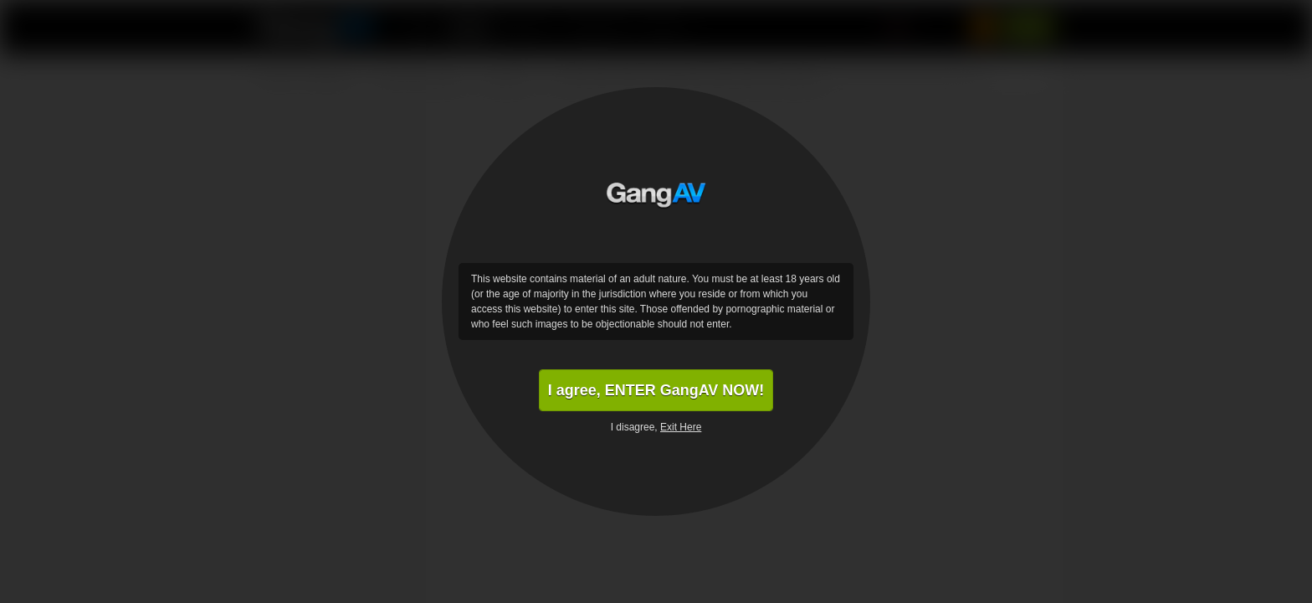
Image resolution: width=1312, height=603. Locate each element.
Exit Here (680, 427)
